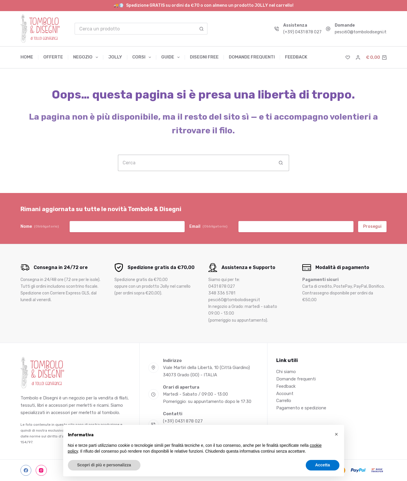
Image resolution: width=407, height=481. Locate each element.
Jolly (115, 57)
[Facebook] (26, 470)
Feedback (296, 57)
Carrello (283, 400)
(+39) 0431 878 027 (302, 32)
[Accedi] (358, 57)
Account (284, 393)
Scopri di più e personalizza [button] (104, 465)
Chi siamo (286, 371)
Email (208, 226)
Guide (171, 57)
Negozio (86, 57)
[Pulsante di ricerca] (201, 29)
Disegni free (204, 57)
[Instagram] (41, 470)
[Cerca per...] (135, 29)
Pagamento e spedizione (301, 408)
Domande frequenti (252, 57)
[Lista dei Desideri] (348, 57)
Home (26, 57)
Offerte (53, 57)
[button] (336, 434)
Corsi (142, 57)
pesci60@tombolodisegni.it (361, 32)
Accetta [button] (322, 465)
